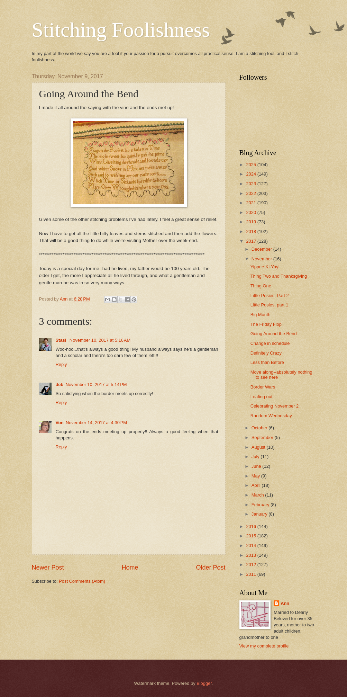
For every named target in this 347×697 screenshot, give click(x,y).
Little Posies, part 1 (269, 304)
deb (60, 384)
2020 (251, 212)
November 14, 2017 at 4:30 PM (96, 422)
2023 (251, 183)
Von (60, 422)
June (257, 466)
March (258, 495)
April (257, 485)
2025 (251, 164)
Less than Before (267, 362)
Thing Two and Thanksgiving (278, 276)
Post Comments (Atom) (82, 581)
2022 (251, 193)
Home (129, 567)
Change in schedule (270, 343)
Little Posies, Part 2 (269, 295)
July (256, 456)
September (263, 437)
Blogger (204, 683)
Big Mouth (260, 314)
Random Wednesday (271, 415)
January (260, 514)
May (256, 476)
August (259, 447)
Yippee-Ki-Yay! (265, 266)
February (261, 504)
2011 (251, 574)
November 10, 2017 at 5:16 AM (100, 340)
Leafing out (261, 396)
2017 (251, 241)
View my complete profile (264, 646)
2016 (251, 526)
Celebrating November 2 (274, 406)
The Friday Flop (266, 324)
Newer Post (48, 567)
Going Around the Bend (273, 333)
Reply (61, 364)
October (260, 427)
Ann (285, 603)
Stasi (61, 340)
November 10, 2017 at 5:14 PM (96, 384)
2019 (251, 221)
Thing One (260, 285)
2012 (251, 564)
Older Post (210, 567)
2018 (251, 231)
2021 (251, 202)
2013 (251, 555)
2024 (251, 174)
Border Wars (262, 387)
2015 (251, 535)
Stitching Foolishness (121, 29)
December (262, 249)
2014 (251, 545)
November (262, 258)
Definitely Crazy (266, 353)
